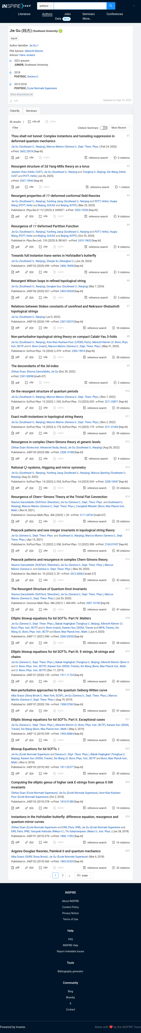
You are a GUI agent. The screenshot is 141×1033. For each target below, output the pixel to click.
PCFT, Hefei (29, 175)
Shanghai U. (67, 261)
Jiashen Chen (19, 171)
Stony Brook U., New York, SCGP (44, 695)
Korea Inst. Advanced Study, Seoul (46, 447)
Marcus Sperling (100, 472)
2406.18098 (67, 265)
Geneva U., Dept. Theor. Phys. (82, 146)
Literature (24, 14)
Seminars (88, 14)
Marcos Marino (55, 146)
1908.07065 (67, 704)
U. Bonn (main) (37, 346)
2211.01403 (112, 426)
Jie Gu (14, 146)
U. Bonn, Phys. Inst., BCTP (34, 631)
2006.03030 (67, 636)
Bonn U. (125, 662)
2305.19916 (79, 351)
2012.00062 (77, 573)
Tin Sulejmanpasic (75, 831)
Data (58, 18)
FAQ (70, 939)
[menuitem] (134, 6)
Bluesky (70, 997)
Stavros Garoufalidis (38, 371)
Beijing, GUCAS (46, 205)
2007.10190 (93, 603)
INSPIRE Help (70, 945)
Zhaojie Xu (53, 261)
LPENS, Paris (82, 342)
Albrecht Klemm (34, 51)
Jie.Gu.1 (34, 45)
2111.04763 (87, 515)
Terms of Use (70, 919)
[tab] (19, 111)
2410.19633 (85, 240)
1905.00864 (67, 733)
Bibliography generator (70, 971)
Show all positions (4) (21, 94)
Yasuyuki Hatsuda (41, 831)
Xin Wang (112, 171)
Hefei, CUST (35, 171)
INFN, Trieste (106, 627)
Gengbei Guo (54, 286)
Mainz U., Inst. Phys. (99, 831)
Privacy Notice (70, 913)
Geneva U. (33, 76)
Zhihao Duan (18, 371)
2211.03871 (112, 401)
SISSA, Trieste (85, 627)
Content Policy (70, 907)
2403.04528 (67, 291)
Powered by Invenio (12, 1027)
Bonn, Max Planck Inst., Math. (71, 631)
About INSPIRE (70, 901)
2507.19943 (27, 180)
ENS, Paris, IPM (71, 827)
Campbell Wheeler (86, 506)
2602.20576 (27, 151)
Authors (47, 14)
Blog (70, 991)
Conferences (114, 14)
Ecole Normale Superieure (42, 88)
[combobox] (80, 6)
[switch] (104, 128)
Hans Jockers (27, 55)
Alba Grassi (17, 695)
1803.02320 (67, 861)
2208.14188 (67, 452)
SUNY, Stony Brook (36, 856)
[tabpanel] (70, 497)
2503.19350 (81, 210)
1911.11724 (67, 675)
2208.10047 (112, 481)
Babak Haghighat (65, 623)
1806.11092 (67, 836)
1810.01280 (67, 801)
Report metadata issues (70, 951)
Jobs (67, 14)
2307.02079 (67, 321)
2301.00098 (27, 376)
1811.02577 (67, 767)
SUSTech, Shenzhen (47, 502)
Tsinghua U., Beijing (94, 171)
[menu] (128, 6)
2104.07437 (112, 544)
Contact (70, 1009)
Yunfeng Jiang (55, 201)
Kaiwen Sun (69, 627)
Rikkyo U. (58, 831)
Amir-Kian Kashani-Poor (60, 342)
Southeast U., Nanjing (32, 146)
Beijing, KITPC (69, 205)
